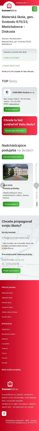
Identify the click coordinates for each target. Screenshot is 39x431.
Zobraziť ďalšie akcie (12, 157)
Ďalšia (36, 185)
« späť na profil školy (11, 57)
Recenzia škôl (15, 39)
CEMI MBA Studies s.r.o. (23, 92)
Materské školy (7, 293)
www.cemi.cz (14, 104)
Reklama (5, 339)
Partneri (4, 358)
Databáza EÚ (21, 3)
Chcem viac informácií (14, 131)
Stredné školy (7, 303)
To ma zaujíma (11, 109)
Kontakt (4, 363)
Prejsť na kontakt (10, 271)
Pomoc (4, 353)
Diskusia (5, 39)
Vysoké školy (6, 317)
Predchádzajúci (2, 185)
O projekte (5, 344)
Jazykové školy (7, 307)
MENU (34, 8)
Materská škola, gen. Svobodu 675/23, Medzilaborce (17, 43)
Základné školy (7, 298)
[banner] (9, 6)
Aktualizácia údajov (8, 334)
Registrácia (6, 329)
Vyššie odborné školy (9, 312)
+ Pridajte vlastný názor (11, 65)
